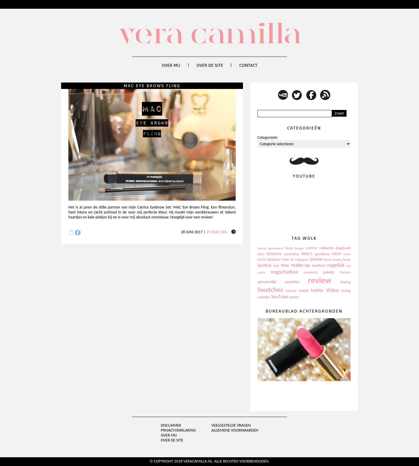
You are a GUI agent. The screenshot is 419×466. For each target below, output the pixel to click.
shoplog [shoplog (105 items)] (345, 282)
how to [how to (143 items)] (288, 259)
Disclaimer (171, 425)
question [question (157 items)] (292, 281)
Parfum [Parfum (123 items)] (345, 272)
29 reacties (216, 232)
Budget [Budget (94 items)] (299, 248)
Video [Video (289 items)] (332, 290)
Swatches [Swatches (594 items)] (270, 289)
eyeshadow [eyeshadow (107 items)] (291, 254)
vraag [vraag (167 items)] (346, 290)
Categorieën (268, 137)
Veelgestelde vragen (231, 425)
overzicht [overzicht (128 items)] (311, 272)
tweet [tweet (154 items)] (303, 290)
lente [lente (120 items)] (347, 259)
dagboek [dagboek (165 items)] (343, 247)
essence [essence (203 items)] (274, 253)
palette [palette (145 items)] (328, 272)
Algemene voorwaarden (234, 430)
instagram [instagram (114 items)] (302, 259)
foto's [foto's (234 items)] (307, 253)
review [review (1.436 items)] (319, 280)
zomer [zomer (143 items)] (294, 297)
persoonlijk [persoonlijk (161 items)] (267, 281)
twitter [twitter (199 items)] (317, 290)
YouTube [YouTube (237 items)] (279, 297)
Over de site (209, 65)
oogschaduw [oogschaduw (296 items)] (284, 271)
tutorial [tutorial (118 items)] (290, 290)
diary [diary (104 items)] (261, 254)
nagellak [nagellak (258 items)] (335, 265)
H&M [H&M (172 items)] (336, 253)
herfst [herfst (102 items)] (261, 259)
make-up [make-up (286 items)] (300, 265)
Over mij (171, 65)
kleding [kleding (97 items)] (337, 260)
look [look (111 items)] (276, 266)
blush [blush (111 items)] (289, 248)
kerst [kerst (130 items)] (327, 259)
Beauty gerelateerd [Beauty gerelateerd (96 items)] (270, 248)
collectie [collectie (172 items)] (326, 247)
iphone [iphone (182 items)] (316, 259)
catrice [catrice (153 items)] (311, 248)
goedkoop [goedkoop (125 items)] (322, 254)
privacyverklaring (178, 430)
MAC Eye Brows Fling (152, 85)
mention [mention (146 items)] (318, 265)
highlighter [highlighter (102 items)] (274, 259)
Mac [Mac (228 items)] (285, 265)
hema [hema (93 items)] (347, 254)
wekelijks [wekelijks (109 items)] (264, 297)
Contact (248, 65)
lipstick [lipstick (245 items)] (264, 265)
